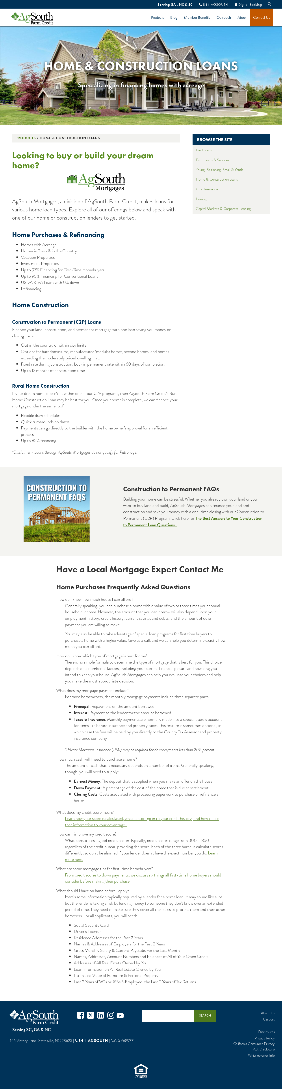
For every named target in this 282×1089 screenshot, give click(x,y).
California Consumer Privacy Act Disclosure (254, 1046)
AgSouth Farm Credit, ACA (34, 1017)
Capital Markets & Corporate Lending (223, 208)
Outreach (224, 17)
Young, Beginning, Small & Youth (219, 169)
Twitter (90, 1016)
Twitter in (100, 1016)
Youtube (120, 1015)
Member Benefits (197, 17)
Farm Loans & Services (212, 160)
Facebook (80, 1016)
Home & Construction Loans (217, 179)
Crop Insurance (207, 189)
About (242, 17)
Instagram (110, 1016)
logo (39, 18)
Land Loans (204, 150)
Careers (269, 1019)
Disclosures (266, 1032)
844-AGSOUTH (215, 4)
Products (157, 17)
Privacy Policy (264, 1038)
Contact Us (261, 17)
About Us (268, 1013)
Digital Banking (250, 4)
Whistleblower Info (261, 1055)
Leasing (201, 199)
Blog (173, 17)
